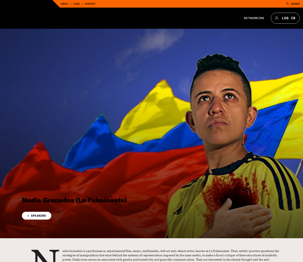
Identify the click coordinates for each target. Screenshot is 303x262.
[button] (104, 216)
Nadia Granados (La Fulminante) (74, 200)
